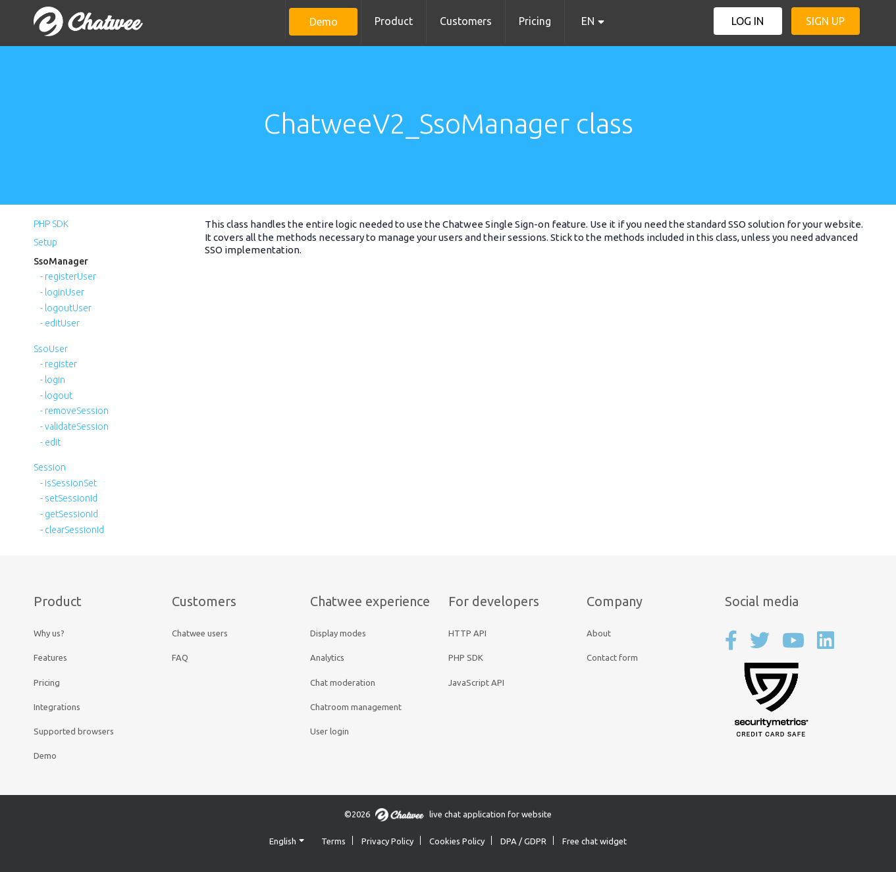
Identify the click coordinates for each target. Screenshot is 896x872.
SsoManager (61, 261)
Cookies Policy (457, 841)
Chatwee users (200, 633)
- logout (56, 395)
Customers (466, 21)
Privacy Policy (387, 841)
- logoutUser (66, 308)
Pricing (535, 21)
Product (394, 21)
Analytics (327, 657)
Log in (747, 21)
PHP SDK (51, 223)
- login (52, 379)
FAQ (180, 657)
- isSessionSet (68, 483)
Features (50, 657)
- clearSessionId (72, 530)
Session (50, 467)
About (599, 633)
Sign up (825, 21)
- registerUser (68, 276)
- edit (50, 442)
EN (587, 21)
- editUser (60, 323)
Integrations (57, 706)
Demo (323, 22)
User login (329, 731)
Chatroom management (356, 706)
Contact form (612, 657)
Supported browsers (74, 731)
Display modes (338, 633)
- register (58, 364)
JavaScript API (476, 682)
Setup (45, 242)
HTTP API (467, 633)
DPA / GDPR (523, 841)
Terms (333, 841)
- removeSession (74, 410)
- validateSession (74, 426)
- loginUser (62, 292)
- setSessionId (68, 498)
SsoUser (51, 349)
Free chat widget (594, 841)
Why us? (49, 633)
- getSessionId (69, 514)
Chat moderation (342, 682)
